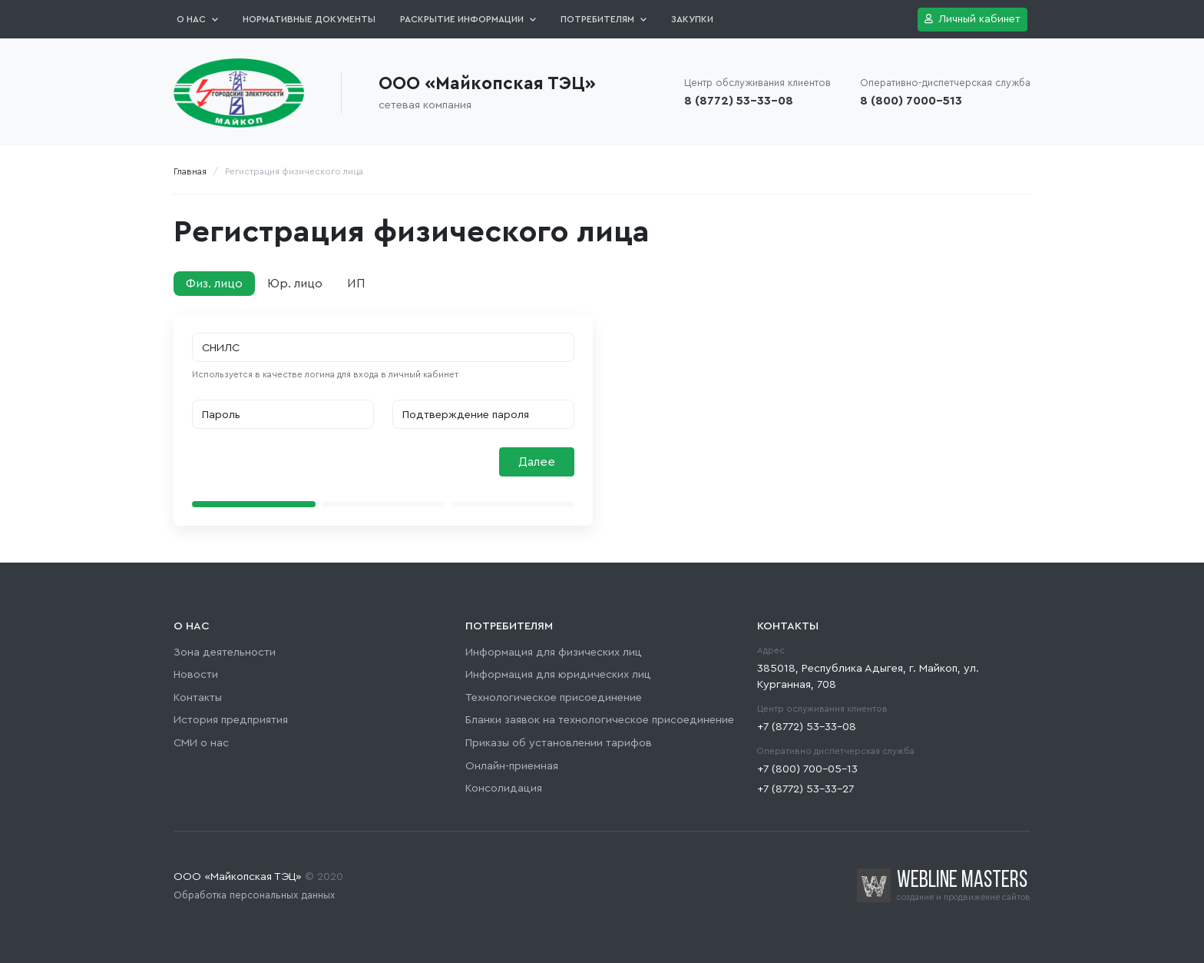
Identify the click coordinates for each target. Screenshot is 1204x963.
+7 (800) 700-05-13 (807, 769)
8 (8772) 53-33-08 (738, 101)
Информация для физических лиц (553, 652)
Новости (196, 674)
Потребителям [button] (604, 19)
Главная (190, 171)
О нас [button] (197, 19)
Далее (536, 462)
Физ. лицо (214, 283)
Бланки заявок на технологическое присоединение (599, 720)
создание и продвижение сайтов (963, 897)
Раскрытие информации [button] (468, 19)
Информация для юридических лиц (558, 674)
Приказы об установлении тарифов (558, 743)
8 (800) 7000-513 (911, 101)
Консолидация (503, 788)
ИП (356, 283)
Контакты (198, 697)
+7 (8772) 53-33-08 (806, 726)
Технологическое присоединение (553, 697)
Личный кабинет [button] (972, 19)
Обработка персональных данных (254, 895)
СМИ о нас (201, 743)
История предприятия (231, 720)
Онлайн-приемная (511, 766)
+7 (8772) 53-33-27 (805, 789)
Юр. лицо (294, 283)
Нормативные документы (309, 19)
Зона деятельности (225, 652)
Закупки (692, 19)
